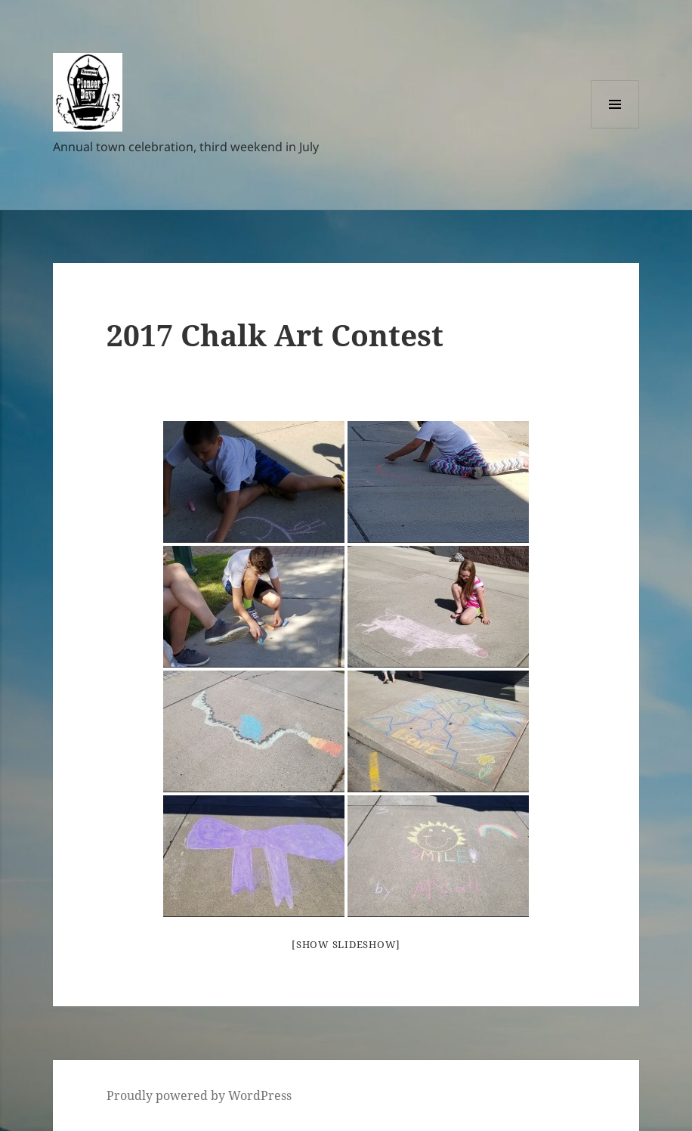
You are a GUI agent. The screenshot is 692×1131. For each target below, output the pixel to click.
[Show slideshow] (346, 944)
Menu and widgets (615, 128)
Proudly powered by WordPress (199, 1095)
